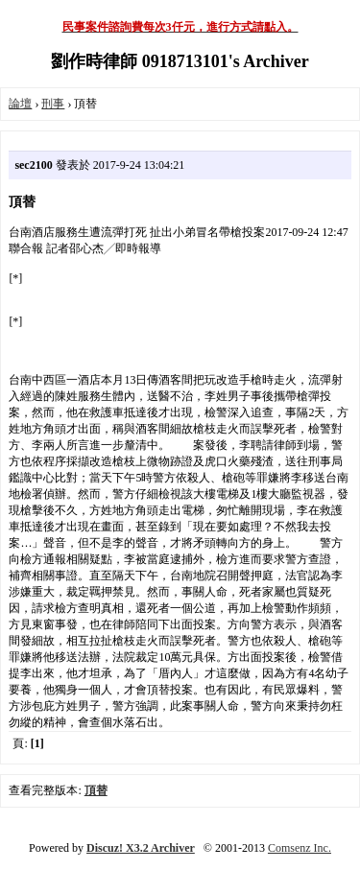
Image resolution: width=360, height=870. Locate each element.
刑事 (52, 103)
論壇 (20, 103)
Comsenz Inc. (299, 848)
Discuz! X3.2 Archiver (140, 848)
